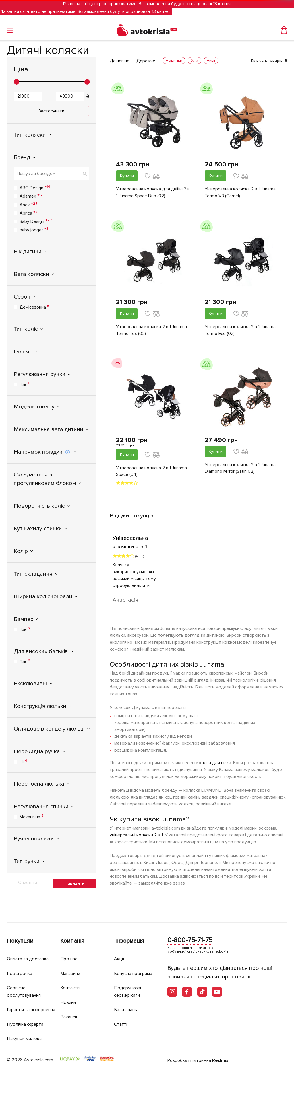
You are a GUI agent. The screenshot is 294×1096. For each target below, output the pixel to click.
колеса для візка (213, 763)
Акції (119, 952)
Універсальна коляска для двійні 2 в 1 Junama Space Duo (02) (153, 192)
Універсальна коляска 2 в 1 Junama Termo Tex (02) (151, 330)
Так (24, 384)
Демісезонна (34, 307)
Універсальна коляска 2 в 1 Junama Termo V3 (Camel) (240, 192)
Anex (29, 204)
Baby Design (36, 221)
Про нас (69, 952)
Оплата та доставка (29, 952)
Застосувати (51, 111)
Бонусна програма (135, 966)
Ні (23, 761)
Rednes (220, 1061)
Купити (127, 176)
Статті (120, 1017)
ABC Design (35, 187)
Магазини (71, 966)
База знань (127, 1003)
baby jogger (34, 230)
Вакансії (69, 1010)
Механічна (32, 816)
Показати (74, 883)
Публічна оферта (26, 1024)
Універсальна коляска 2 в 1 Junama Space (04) (151, 472)
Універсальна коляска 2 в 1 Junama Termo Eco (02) (240, 330)
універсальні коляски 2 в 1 (136, 835)
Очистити (27, 882)
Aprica (29, 213)
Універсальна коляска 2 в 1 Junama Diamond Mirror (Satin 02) (240, 468)
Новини (69, 995)
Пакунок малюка (26, 1039)
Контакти (71, 981)
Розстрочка (20, 966)
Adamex (31, 196)
